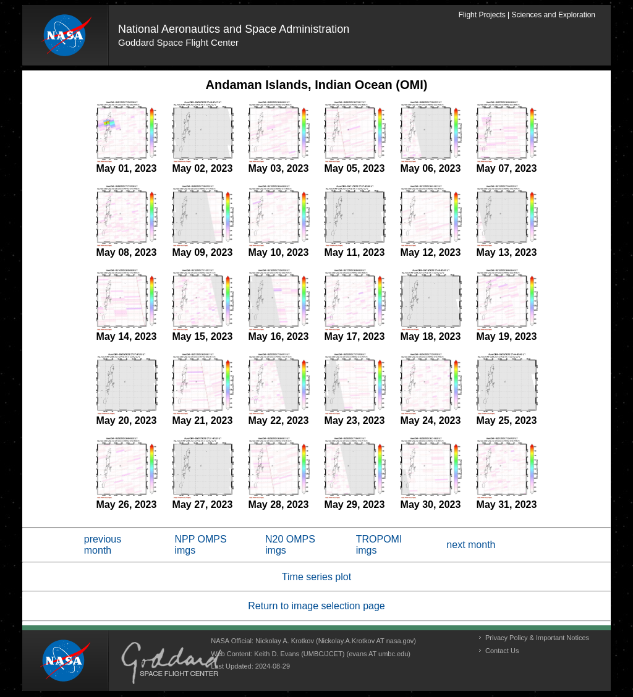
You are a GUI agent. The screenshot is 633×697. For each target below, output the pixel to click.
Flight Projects (482, 15)
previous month (102, 544)
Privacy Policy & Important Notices (537, 637)
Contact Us (502, 650)
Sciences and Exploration (553, 15)
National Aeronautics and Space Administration (233, 29)
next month (470, 544)
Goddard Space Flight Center (178, 42)
